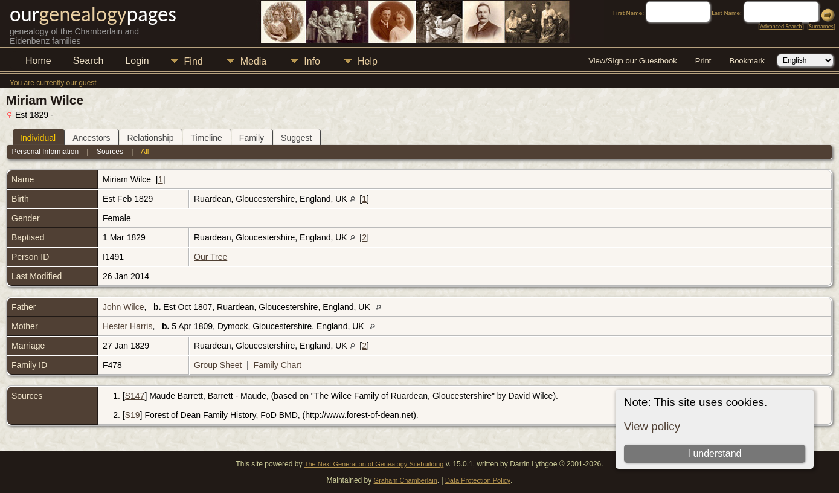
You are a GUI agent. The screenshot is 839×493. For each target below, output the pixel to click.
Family (251, 138)
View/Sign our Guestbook (632, 60)
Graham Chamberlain (405, 480)
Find (193, 61)
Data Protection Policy (477, 480)
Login (137, 61)
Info (312, 61)
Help (368, 61)
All (145, 151)
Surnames (821, 26)
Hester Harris (127, 326)
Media (253, 61)
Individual (38, 138)
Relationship (150, 138)
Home (38, 61)
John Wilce (123, 307)
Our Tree (210, 257)
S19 (132, 415)
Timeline (206, 138)
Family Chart (277, 365)
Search (88, 61)
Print (703, 60)
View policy (652, 426)
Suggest (296, 138)
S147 (135, 396)
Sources (110, 151)
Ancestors (91, 138)
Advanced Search (781, 26)
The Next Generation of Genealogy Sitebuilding (374, 464)
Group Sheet (218, 365)
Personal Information (45, 151)
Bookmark (747, 60)
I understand (715, 453)
